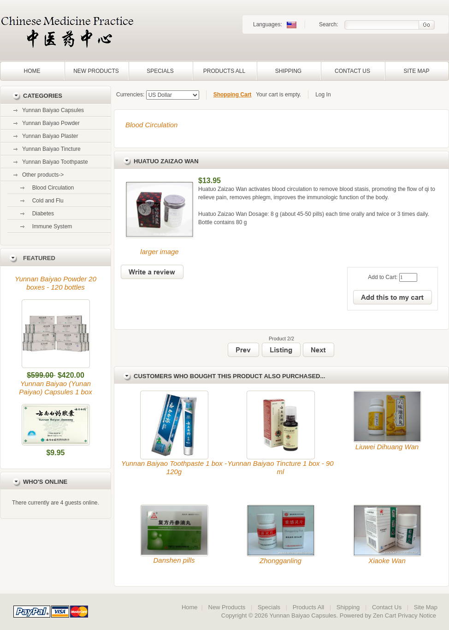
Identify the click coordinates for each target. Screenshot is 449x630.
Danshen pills (174, 560)
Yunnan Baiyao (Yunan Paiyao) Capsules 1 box (55, 388)
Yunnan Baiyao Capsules (53, 110)
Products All (224, 71)
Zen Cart (384, 615)
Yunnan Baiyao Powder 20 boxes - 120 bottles (55, 283)
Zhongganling (280, 561)
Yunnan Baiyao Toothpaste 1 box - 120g (174, 467)
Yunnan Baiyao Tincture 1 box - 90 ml (280, 467)
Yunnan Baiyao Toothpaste (55, 162)
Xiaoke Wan (387, 561)
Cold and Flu (46, 200)
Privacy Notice (417, 615)
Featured (39, 258)
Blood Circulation (151, 125)
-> (43, 175)
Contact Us (352, 71)
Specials (160, 71)
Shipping (288, 71)
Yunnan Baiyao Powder (51, 123)
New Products (96, 71)
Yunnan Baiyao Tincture (51, 149)
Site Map (416, 71)
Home (32, 71)
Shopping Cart (232, 94)
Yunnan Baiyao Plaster (50, 136)
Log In (323, 94)
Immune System (50, 226)
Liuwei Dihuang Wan (387, 447)
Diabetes (41, 213)
